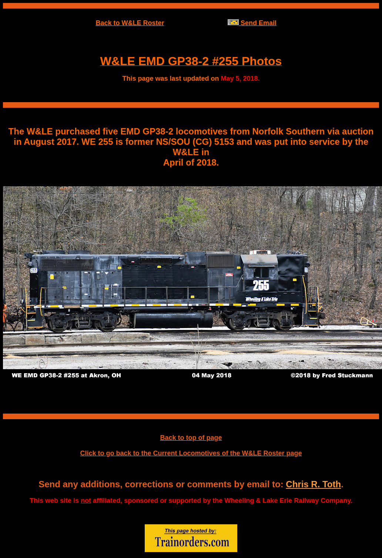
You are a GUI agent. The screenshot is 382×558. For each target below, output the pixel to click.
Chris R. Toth (313, 484)
